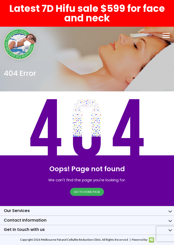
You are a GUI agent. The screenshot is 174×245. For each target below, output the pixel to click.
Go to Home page (87, 192)
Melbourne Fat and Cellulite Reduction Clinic (71, 239)
